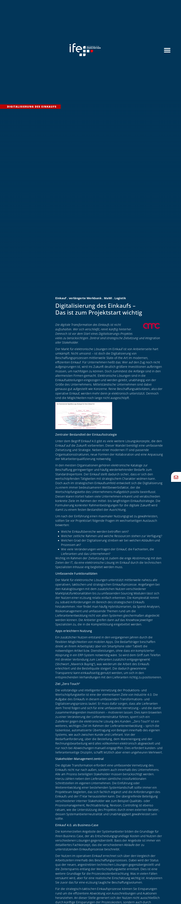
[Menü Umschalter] (167, 50)
